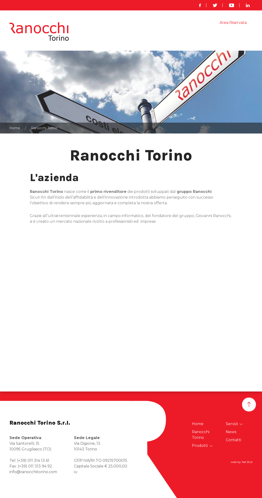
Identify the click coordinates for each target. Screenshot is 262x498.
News (208, 37)
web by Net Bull (242, 462)
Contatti (245, 37)
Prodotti (161, 37)
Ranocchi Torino (129, 37)
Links (225, 37)
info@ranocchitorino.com (33, 472)
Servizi (187, 37)
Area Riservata (233, 22)
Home (101, 37)
